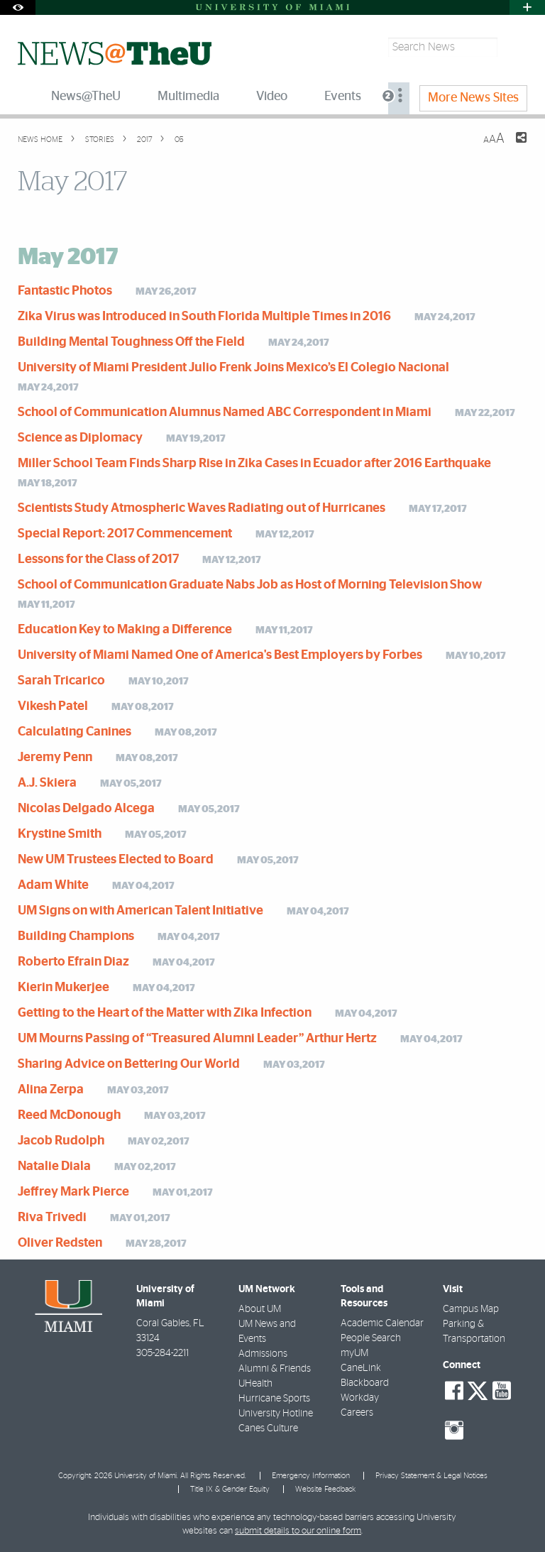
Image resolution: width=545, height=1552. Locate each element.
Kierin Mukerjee (63, 987)
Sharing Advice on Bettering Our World (129, 1064)
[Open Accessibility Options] (17, 7)
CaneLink (361, 1368)
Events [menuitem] (342, 96)
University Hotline (275, 1414)
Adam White (53, 885)
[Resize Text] (494, 139)
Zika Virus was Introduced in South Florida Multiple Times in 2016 (204, 316)
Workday (360, 1398)
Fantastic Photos (65, 291)
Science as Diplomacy (80, 438)
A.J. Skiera (47, 783)
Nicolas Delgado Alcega (86, 808)
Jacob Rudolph (61, 1141)
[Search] (514, 47)
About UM (259, 1309)
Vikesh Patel (53, 706)
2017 (143, 139)
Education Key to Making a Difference (125, 629)
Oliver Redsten (60, 1243)
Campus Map (471, 1309)
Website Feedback (325, 1489)
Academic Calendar (382, 1323)
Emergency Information (311, 1476)
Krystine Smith (59, 834)
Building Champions (76, 936)
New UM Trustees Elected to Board (116, 859)
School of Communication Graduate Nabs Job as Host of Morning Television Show (250, 585)
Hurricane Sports (274, 1399)
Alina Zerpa (51, 1089)
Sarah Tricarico (61, 680)
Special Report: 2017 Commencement (125, 534)
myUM (354, 1353)
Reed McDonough (69, 1115)
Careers (357, 1413)
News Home (40, 139)
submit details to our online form (298, 1531)
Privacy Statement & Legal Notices (431, 1476)
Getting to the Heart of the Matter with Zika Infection (165, 1013)
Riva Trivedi (52, 1217)
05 (178, 139)
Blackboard (365, 1383)
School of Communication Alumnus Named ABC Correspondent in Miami (224, 412)
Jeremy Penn (55, 757)
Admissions (262, 1354)
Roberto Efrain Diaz (73, 962)
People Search (371, 1338)
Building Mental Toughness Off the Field (131, 342)
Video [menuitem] (271, 96)
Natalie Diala (54, 1166)
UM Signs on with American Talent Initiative (140, 911)
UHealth (255, 1384)
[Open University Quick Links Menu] (527, 7)
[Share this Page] (512, 146)
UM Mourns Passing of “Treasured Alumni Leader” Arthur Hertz (197, 1038)
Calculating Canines (74, 732)
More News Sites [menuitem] (473, 98)
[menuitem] (398, 98)
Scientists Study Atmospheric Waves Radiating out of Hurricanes (201, 508)
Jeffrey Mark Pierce (73, 1192)
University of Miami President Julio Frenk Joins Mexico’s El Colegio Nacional (233, 367)
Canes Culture (268, 1428)
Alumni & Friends (274, 1369)
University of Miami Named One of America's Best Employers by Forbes (220, 655)
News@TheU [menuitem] (86, 96)
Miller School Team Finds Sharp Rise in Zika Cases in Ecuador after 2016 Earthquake (254, 463)
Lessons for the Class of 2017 (98, 559)
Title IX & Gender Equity (230, 1489)
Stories (98, 139)
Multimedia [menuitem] (188, 96)
